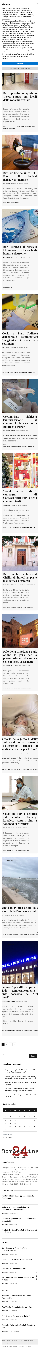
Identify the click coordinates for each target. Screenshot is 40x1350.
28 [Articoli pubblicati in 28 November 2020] (29, 1127)
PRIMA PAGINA (6, 1340)
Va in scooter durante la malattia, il (16, 1316)
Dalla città (14, 104)
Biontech (7, 447)
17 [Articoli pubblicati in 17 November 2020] (10, 1123)
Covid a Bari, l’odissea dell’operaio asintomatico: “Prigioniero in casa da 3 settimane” (20, 338)
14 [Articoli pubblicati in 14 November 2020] (29, 1120)
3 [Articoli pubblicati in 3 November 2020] (10, 1117)
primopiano (23, 372)
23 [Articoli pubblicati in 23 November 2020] (5, 1127)
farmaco (4, 769)
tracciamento (24, 850)
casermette (16, 688)
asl (12, 372)
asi (19, 126)
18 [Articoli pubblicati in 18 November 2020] (15, 1123)
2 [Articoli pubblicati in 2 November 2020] (5, 1117)
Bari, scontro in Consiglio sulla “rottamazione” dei (14, 1249)
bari (22, 126)
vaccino (31, 447)
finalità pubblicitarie (25, 33)
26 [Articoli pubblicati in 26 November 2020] (20, 1127)
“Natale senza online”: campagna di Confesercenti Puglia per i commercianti (20, 496)
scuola (30, 607)
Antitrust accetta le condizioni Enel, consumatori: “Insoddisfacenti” (16, 1208)
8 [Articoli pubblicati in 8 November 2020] (34, 1117)
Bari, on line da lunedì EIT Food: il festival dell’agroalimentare (20, 176)
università (15, 202)
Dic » (10, 1138)
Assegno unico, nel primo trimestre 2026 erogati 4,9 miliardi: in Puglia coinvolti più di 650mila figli (20, 1077)
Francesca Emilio (9, 585)
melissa (10, 769)
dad (25, 607)
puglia (20, 530)
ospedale (20, 1030)
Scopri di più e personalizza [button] (20, 68)
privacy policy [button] (6, 13)
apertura (6, 372)
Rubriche (14, 431)
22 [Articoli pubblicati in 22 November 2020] (34, 1123)
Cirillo (14, 607)
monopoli (18, 769)
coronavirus (24, 285)
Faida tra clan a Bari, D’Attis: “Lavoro (17, 1259)
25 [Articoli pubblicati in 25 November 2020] (15, 1127)
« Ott (5, 1138)
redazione (6, 104)
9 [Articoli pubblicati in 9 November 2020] (5, 1120)
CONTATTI (5, 1343)
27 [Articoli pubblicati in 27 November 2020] (24, 1127)
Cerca (33, 1056)
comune (28, 126)
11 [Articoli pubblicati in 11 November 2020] (15, 1120)
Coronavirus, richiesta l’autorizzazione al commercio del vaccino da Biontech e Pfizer (20, 421)
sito (12, 676)
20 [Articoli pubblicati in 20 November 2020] (24, 1123)
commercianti (16, 527)
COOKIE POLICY (28, 1340)
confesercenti (27, 527)
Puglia (13, 505)
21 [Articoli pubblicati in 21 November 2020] (29, 1123)
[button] (37, 3)
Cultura (13, 184)
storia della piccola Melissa (11, 758)
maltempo (8, 935)
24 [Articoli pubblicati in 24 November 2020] (10, 1127)
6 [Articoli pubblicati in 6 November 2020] (24, 1117)
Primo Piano (19, 753)
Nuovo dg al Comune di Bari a (14, 1268)
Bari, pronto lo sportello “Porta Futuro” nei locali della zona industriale (20, 96)
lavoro (12, 128)
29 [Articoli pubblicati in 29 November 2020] (34, 1127)
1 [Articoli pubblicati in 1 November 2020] (34, 1113)
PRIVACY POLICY (17, 1340)
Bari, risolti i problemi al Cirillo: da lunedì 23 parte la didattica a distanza (20, 577)
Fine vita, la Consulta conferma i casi (17, 1307)
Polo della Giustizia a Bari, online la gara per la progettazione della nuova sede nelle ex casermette (20, 656)
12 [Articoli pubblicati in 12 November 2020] (19, 1120)
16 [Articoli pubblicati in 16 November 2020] (5, 1123)
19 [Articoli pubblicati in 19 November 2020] (19, 1123)
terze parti (5, 23)
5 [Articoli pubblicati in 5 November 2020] (19, 1117)
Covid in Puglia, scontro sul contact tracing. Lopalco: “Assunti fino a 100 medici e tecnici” (20, 819)
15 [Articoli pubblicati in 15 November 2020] (34, 1120)
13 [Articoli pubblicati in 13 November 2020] (24, 1120)
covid (20, 607)
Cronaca (13, 347)
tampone (32, 372)
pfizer (25, 447)
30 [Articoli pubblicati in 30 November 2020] (5, 1130)
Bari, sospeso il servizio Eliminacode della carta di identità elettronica (20, 250)
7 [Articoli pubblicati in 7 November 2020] (29, 1117)
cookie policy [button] (6, 19)
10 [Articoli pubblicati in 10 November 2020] (10, 1120)
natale (14, 530)
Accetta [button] (20, 63)
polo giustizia (26, 688)
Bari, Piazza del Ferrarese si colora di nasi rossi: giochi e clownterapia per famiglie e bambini (20, 1089)
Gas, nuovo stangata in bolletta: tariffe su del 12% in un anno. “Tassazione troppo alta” (21, 1071)
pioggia (16, 935)
